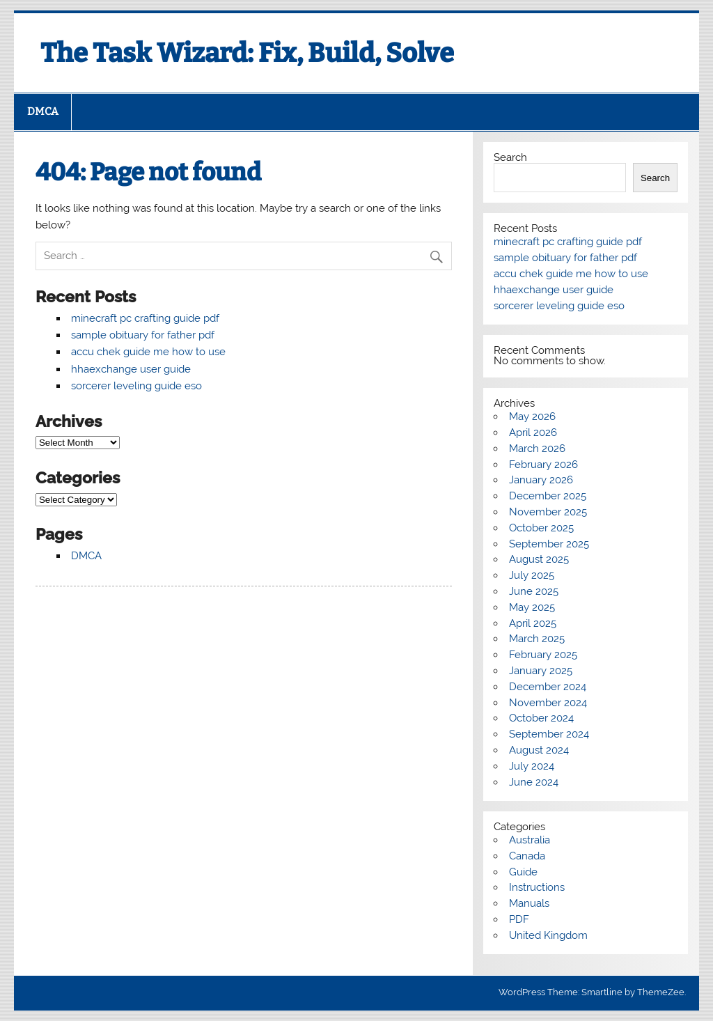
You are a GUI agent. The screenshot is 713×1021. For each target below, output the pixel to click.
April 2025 (532, 623)
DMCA (42, 111)
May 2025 (532, 607)
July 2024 (531, 766)
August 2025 (539, 559)
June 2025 (533, 591)
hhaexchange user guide (131, 369)
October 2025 (541, 528)
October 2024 (541, 718)
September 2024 (549, 734)
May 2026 (532, 416)
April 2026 (533, 432)
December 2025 (547, 496)
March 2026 (537, 448)
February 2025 (543, 654)
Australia (529, 840)
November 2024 (548, 702)
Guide (523, 872)
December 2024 (547, 686)
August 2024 (539, 750)
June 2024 (533, 782)
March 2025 (537, 638)
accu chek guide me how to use (148, 351)
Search (510, 157)
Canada (527, 856)
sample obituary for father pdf (142, 335)
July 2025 (531, 575)
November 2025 (548, 512)
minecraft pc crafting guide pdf (145, 318)
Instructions (537, 887)
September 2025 (549, 544)
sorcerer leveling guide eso (136, 386)
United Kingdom (548, 935)
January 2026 (541, 480)
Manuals (529, 903)
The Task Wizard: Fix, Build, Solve (247, 53)
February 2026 (543, 464)
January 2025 (540, 670)
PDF (519, 919)
